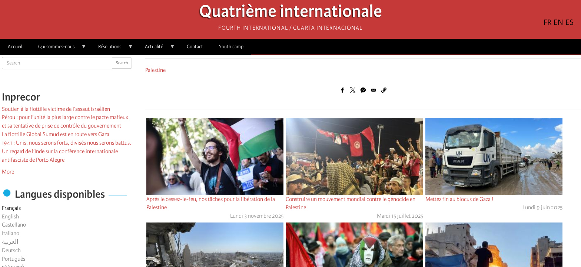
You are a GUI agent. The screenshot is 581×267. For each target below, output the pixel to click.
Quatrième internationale (290, 13)
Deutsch (11, 250)
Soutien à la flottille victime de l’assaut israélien (56, 109)
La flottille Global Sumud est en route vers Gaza (55, 134)
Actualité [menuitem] (156, 49)
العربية (10, 241)
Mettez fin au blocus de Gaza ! (459, 199)
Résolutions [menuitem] (111, 49)
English (10, 216)
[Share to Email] (373, 90)
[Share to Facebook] (342, 90)
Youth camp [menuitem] (231, 46)
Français (11, 208)
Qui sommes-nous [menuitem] (58, 49)
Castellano (14, 224)
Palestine (155, 70)
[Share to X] (352, 90)
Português (13, 259)
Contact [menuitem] (195, 46)
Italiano (10, 233)
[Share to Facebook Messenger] (363, 90)
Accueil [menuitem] (15, 46)
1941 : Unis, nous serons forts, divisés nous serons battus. (66, 142)
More (8, 171)
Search (122, 62)
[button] (384, 90)
